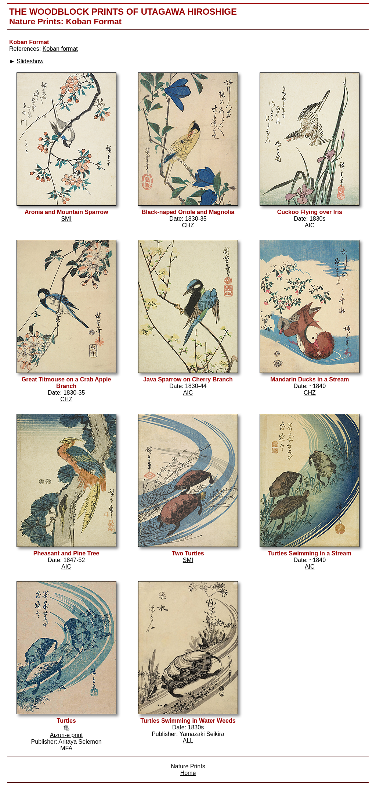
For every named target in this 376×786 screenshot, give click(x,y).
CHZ (188, 225)
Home (188, 773)
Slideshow (30, 61)
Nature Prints (35, 21)
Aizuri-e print (66, 735)
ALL (188, 740)
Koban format (60, 49)
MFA (66, 748)
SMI (66, 219)
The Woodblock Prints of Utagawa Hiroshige (123, 12)
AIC (310, 225)
